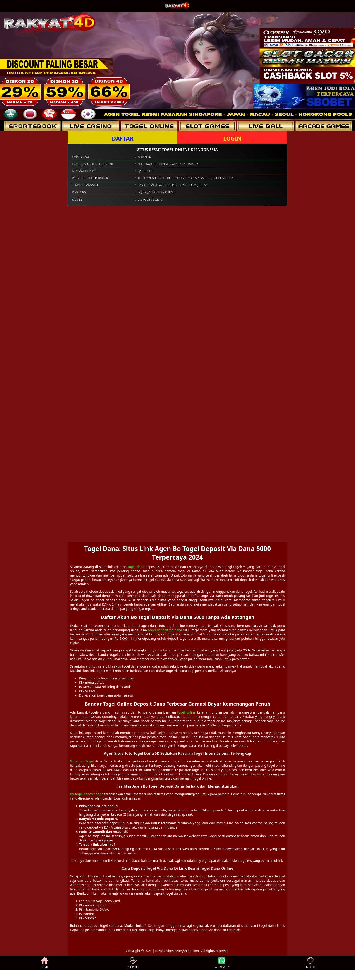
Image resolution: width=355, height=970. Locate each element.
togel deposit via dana (165, 630)
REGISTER (133, 963)
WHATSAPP (222, 963)
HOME (44, 963)
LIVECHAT (311, 963)
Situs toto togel (82, 761)
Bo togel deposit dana (86, 794)
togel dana (136, 567)
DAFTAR (122, 138)
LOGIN (232, 138)
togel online (186, 712)
